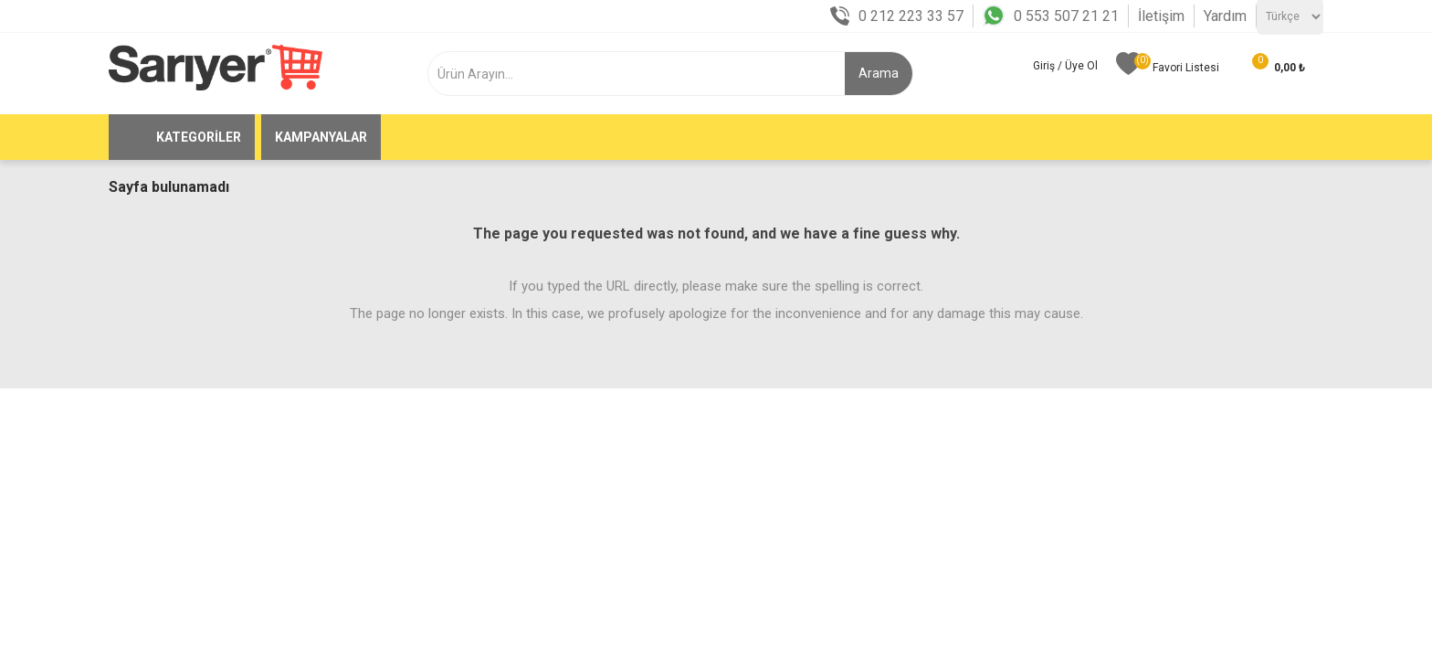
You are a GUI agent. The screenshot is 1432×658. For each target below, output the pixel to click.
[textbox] (646, 73)
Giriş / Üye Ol (1065, 65)
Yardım (1225, 16)
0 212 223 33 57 (910, 16)
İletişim (1161, 16)
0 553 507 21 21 (1066, 16)
